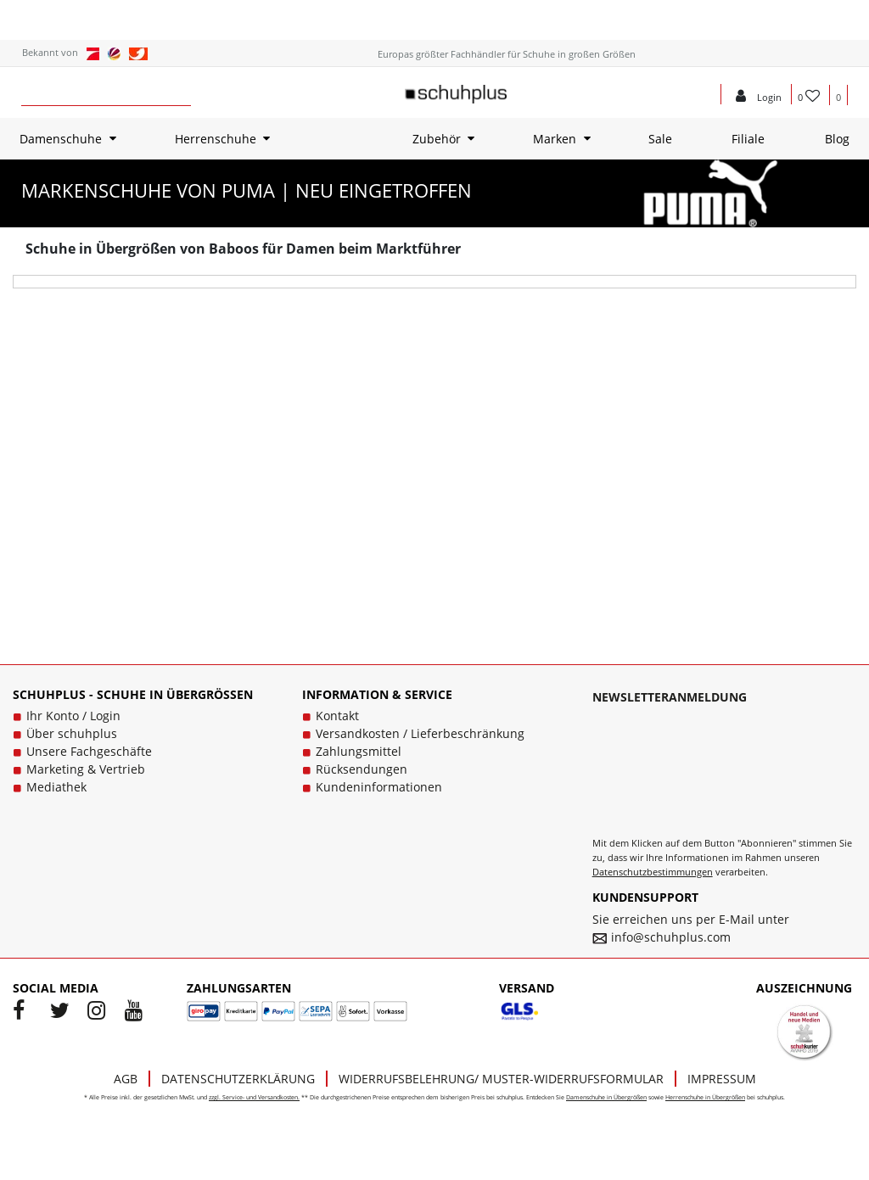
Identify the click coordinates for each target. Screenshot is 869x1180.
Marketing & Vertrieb (85, 769)
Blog (837, 139)
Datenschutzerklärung (238, 1079)
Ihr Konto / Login (73, 715)
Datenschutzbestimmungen (652, 871)
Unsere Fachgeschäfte (89, 751)
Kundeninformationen (379, 787)
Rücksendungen (361, 769)
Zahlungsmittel (358, 751)
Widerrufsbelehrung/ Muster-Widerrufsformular (501, 1079)
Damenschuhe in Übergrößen (606, 1097)
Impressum (721, 1079)
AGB (125, 1079)
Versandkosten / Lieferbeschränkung (420, 733)
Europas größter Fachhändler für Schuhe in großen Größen (507, 54)
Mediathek (56, 787)
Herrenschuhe (215, 139)
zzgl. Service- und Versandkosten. (254, 1097)
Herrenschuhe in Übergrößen (705, 1097)
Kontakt (337, 715)
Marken (554, 139)
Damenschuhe (61, 139)
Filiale (748, 139)
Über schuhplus (71, 733)
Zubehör (436, 139)
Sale (660, 139)
